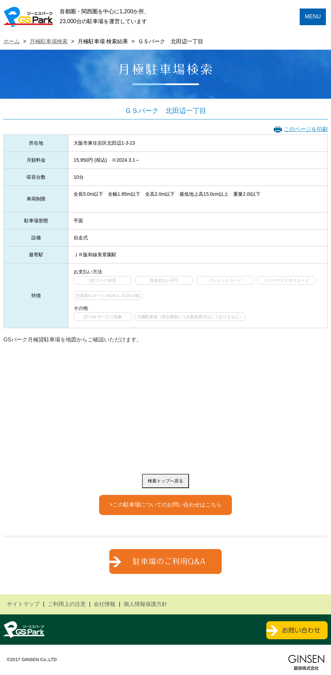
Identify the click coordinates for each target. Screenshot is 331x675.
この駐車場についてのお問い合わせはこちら (167, 505)
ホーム (11, 41)
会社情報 (104, 604)
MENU (313, 16)
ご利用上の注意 (67, 604)
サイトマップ (23, 604)
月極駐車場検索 (49, 41)
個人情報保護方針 (145, 604)
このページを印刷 (306, 129)
